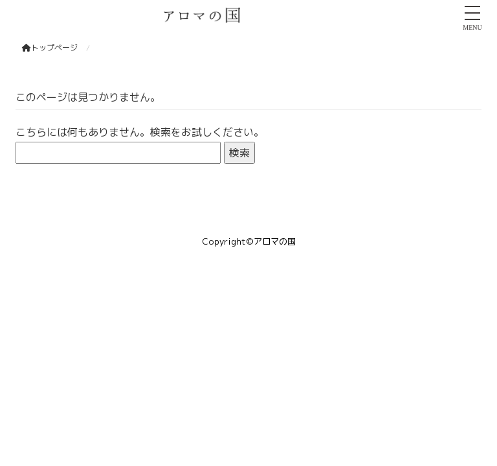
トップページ (50, 47)
